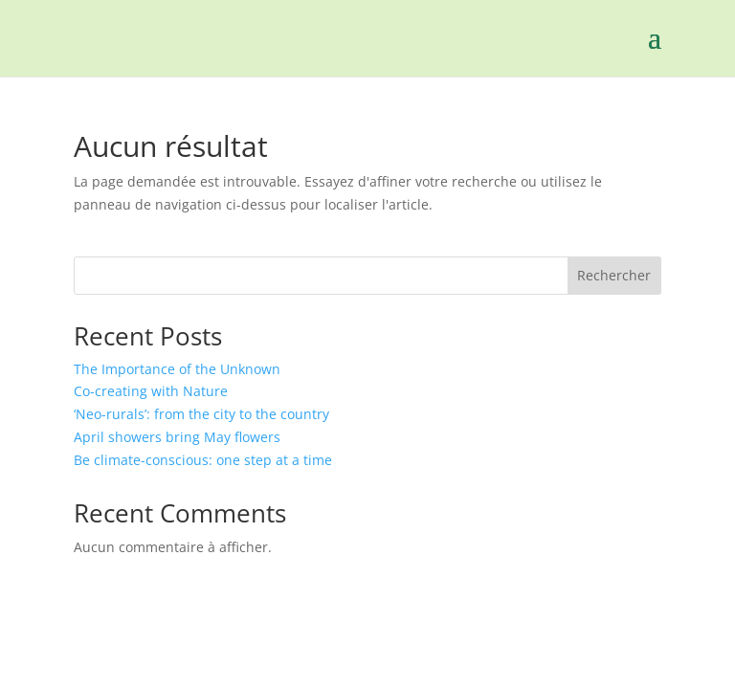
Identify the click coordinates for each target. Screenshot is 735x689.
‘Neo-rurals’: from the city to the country (201, 414)
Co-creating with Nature (153, 391)
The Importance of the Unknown (177, 369)
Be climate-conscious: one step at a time (203, 460)
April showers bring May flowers (177, 437)
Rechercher (614, 275)
